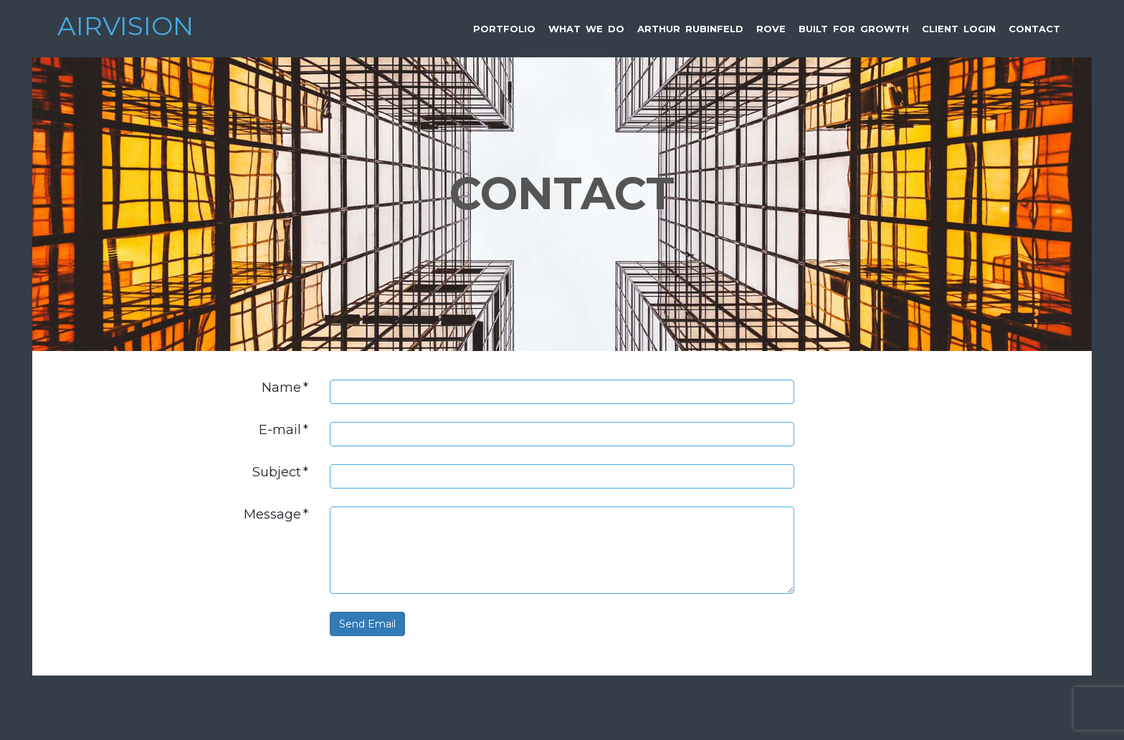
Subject (280, 472)
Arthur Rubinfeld (690, 28)
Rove (771, 28)
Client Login (959, 28)
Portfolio (504, 28)
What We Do (586, 28)
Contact (1034, 28)
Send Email (367, 624)
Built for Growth (854, 28)
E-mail (283, 430)
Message (276, 514)
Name (285, 387)
